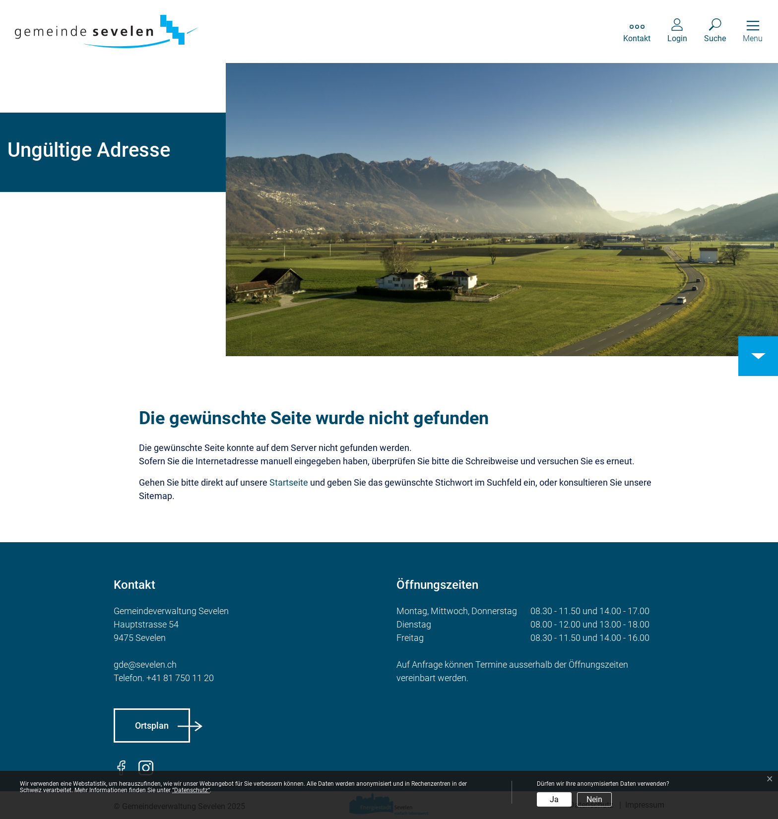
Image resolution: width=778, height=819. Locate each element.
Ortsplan (152, 725)
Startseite (288, 482)
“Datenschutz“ (191, 790)
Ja (554, 799)
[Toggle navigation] (752, 31)
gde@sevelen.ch (145, 664)
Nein (594, 799)
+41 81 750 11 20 (180, 678)
